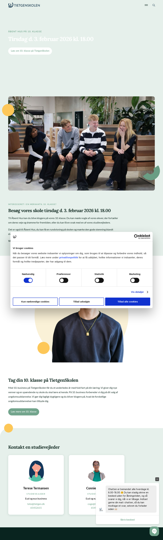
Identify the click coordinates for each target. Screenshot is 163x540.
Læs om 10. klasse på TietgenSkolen (30, 51)
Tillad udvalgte (81, 301)
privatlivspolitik (69, 257)
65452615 (36, 507)
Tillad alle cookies (128, 301)
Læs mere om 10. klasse (23, 412)
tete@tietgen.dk (36, 503)
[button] (154, 531)
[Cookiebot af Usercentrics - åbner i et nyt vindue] (136, 236)
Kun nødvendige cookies (35, 301)
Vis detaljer (137, 292)
